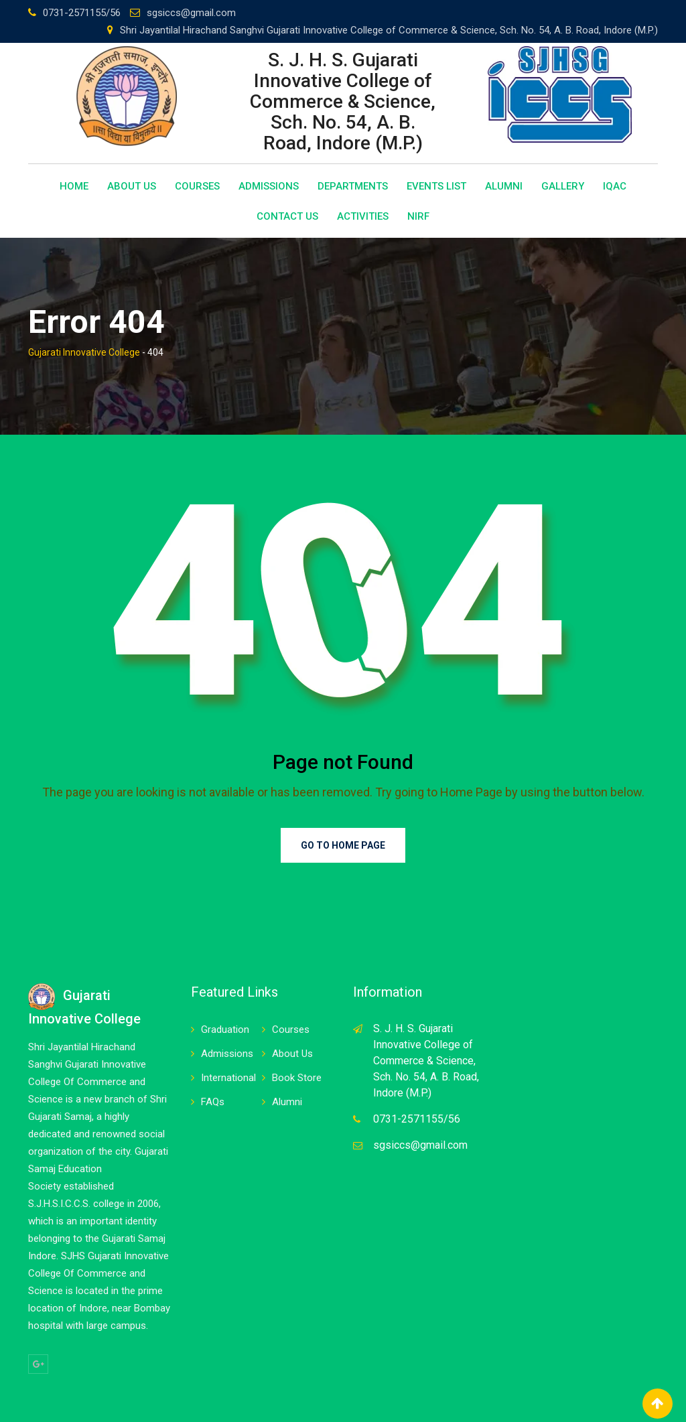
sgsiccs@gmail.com (191, 13)
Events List (436, 186)
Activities (363, 216)
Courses (197, 186)
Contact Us (287, 216)
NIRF (418, 216)
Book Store (297, 1078)
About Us (131, 186)
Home (74, 186)
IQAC (614, 186)
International (228, 1078)
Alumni (504, 186)
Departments (353, 186)
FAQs (212, 1102)
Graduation (225, 1029)
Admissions (268, 186)
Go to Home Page (343, 845)
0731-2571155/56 (82, 13)
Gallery (562, 186)
